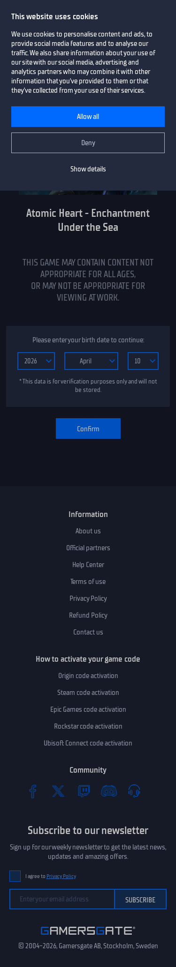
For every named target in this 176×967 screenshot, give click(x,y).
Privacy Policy (88, 598)
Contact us (88, 632)
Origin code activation (88, 675)
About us (88, 531)
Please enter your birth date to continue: (88, 340)
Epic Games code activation (88, 709)
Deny (88, 143)
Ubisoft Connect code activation (88, 743)
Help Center (88, 564)
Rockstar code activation (88, 726)
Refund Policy (88, 615)
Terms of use (88, 581)
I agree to (50, 876)
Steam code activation (88, 692)
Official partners (88, 548)
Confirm (88, 429)
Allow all (88, 116)
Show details (88, 169)
